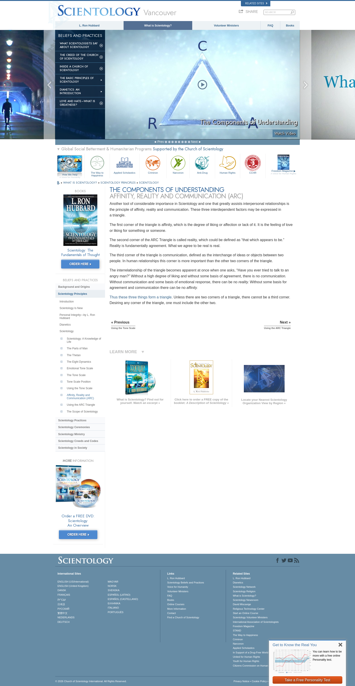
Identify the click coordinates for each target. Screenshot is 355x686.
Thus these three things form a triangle (141, 297)
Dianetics (65, 324)
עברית (62, 599)
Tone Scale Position (79, 381)
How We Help (69, 174)
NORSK (112, 586)
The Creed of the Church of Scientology (79, 57)
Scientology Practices (72, 420)
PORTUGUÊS (115, 612)
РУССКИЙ (63, 608)
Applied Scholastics (124, 164)
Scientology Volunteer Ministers (250, 617)
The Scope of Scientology (82, 411)
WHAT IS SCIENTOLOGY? (80, 182)
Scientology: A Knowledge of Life (84, 340)
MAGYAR (113, 581)
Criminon (153, 164)
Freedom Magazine (283, 172)
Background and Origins (74, 286)
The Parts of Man (77, 348)
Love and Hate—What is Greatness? (77, 103)
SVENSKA (114, 590)
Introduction (67, 301)
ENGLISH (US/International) (73, 581)
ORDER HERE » (80, 264)
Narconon (178, 164)
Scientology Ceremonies (74, 427)
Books (290, 25)
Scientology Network (244, 586)
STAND (237, 630)
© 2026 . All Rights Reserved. (91, 681)
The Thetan (74, 355)
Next (194, 142)
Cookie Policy (259, 681)
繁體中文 (62, 613)
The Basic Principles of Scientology (77, 80)
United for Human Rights (246, 656)
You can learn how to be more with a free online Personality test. (327, 655)
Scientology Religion (244, 591)
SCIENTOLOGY (149, 182)
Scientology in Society (72, 447)
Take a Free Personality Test (307, 680)
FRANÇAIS (64, 594)
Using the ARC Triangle (81, 404)
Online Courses (175, 604)
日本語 (61, 604)
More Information (176, 608)
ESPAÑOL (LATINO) (119, 594)
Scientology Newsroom (245, 600)
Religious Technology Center (248, 608)
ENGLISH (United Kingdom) (73, 586)
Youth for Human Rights (246, 661)
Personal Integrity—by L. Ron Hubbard (77, 316)
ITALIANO (113, 607)
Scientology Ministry (71, 434)
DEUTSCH (64, 622)
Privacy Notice (241, 681)
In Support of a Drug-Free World (250, 652)
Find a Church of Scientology (183, 617)
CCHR (252, 164)
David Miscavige (242, 604)
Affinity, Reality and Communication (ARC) (80, 396)
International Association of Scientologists (255, 622)
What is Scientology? (158, 25)
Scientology (67, 331)
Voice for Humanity (177, 586)
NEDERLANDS (66, 617)
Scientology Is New (71, 308)
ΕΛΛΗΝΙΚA (114, 603)
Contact (171, 613)
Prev (160, 142)
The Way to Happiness (97, 165)
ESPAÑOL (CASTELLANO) (123, 599)
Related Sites (256, 3)
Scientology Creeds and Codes (78, 441)
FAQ (270, 25)
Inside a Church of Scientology (74, 68)
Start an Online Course (245, 613)
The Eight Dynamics (79, 361)
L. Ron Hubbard (89, 25)
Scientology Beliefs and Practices (185, 582)
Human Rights (227, 164)
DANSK (62, 590)
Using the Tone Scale (79, 388)
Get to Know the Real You (295, 645)
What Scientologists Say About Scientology (79, 45)
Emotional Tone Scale (80, 368)
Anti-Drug (202, 164)
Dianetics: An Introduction (70, 91)
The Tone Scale (76, 375)
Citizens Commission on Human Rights (254, 665)
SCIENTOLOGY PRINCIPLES (119, 182)
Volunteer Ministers (226, 25)
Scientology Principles (72, 293)
